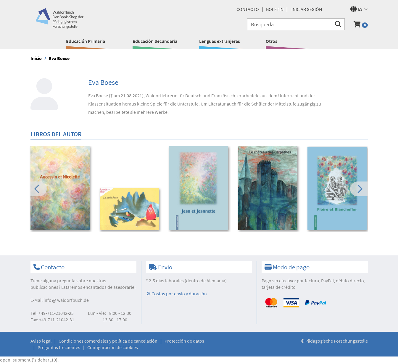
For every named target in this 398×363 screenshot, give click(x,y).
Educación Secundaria (155, 41)
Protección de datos (184, 341)
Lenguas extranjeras (219, 41)
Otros (271, 41)
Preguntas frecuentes (59, 347)
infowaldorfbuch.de (66, 300)
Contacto (247, 9)
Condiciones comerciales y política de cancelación (108, 341)
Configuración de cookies (112, 347)
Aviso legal (40, 341)
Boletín (274, 9)
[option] (61, 189)
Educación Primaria (85, 41)
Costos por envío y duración (176, 293)
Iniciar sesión (306, 9)
